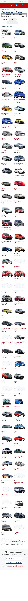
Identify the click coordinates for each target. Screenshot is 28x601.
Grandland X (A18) (18, 303)
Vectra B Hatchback (6, 456)
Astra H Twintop (18, 150)
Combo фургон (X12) (19, 241)
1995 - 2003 (7, 453)
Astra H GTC (17, 138)
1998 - (7, 403)
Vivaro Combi (4, 494)
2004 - (20, 428)
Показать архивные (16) (8, 26)
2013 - (20, 198)
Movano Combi (5, 406)
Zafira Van (16, 532)
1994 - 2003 (7, 416)
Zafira (2, 520)
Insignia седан (17, 356)
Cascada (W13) (17, 201)
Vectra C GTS (17, 468)
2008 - (20, 34)
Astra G (16, 87)
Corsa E (3, 278)
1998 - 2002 (7, 71)
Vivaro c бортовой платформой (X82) (18, 481)
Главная (3, 9)
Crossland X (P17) (18, 291)
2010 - (20, 172)
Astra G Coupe (5, 113)
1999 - (20, 403)
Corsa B (3, 253)
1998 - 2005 (7, 84)
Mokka (15, 381)
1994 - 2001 (7, 212)
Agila (15, 37)
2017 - (7, 59)
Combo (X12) (17, 215)
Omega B (3, 419)
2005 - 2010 (20, 135)
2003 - (7, 428)
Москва (5, 1)
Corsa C (16, 253)
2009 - (7, 173)
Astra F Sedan (17, 74)
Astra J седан (4, 188)
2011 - (20, 47)
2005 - (7, 529)
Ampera (16, 50)
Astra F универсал (5, 87)
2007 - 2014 (7, 147)
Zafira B (3, 532)
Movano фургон (18, 406)
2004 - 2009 (20, 97)
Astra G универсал (6, 126)
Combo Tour (17, 228)
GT (2, 315)
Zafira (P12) (17, 520)
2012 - (7, 34)
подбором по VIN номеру (16, 541)
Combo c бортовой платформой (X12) (6, 228)
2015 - (20, 185)
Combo (3, 215)
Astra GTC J (16, 126)
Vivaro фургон (4, 507)
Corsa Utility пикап (6, 291)
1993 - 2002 (7, 251)
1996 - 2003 (20, 453)
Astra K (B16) (17, 188)
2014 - (7, 275)
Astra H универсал (18, 163)
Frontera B (4, 303)
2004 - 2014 (7, 135)
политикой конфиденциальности (17, 566)
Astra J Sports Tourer (19, 175)
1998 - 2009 (20, 84)
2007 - (7, 312)
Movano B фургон (18, 393)
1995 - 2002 (20, 440)
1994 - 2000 (7, 440)
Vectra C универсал (6, 480)
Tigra (15, 431)
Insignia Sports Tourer (6, 356)
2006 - (20, 59)
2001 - (20, 225)
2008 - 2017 (7, 325)
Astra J (3, 176)
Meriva (15, 368)
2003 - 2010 (7, 288)
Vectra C (3, 468)
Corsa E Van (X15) (18, 278)
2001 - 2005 (7, 96)
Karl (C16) (3, 368)
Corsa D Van (17, 266)
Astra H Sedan (4, 150)
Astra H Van (4, 163)
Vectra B (16, 443)
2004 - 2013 (7, 160)
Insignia (16, 316)
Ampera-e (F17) (5, 62)
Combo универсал (6, 241)
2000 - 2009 (20, 251)
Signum (3, 431)
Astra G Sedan (17, 113)
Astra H (3, 138)
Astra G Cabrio (5, 99)
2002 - (7, 465)
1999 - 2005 (7, 517)
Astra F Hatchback (5, 74)
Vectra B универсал (19, 456)
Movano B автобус (6, 393)
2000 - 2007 (7, 47)
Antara (15, 62)
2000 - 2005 (7, 110)
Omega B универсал (19, 419)
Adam (2, 37)
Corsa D (3, 266)
